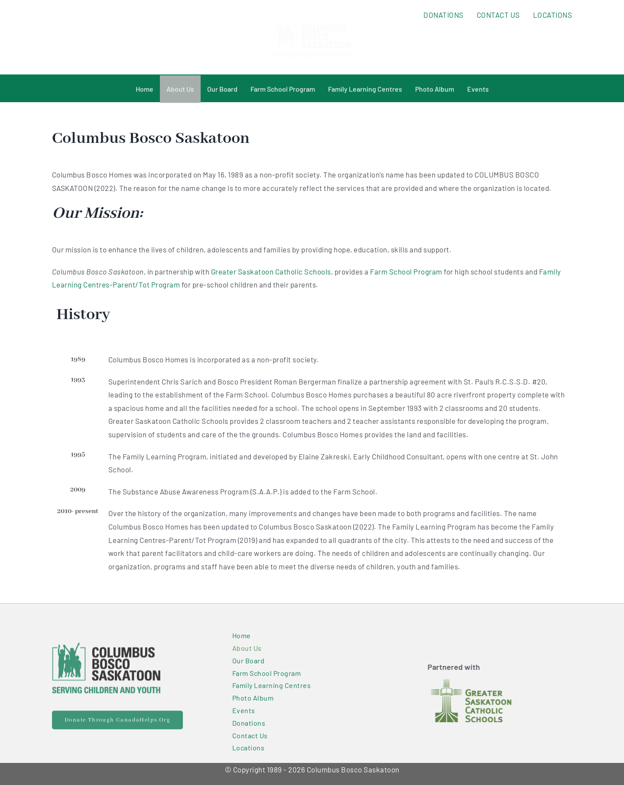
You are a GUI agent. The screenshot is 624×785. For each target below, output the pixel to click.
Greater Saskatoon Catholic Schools (271, 271)
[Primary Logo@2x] (106, 643)
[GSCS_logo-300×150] (473, 682)
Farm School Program (406, 271)
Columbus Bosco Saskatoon (353, 769)
